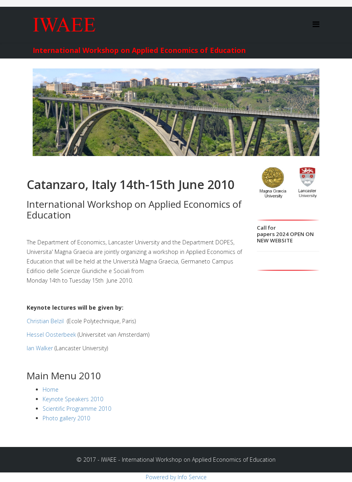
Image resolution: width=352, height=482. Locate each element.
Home (51, 389)
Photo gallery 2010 (66, 418)
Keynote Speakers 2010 (73, 399)
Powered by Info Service (176, 477)
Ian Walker (40, 348)
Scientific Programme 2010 (77, 408)
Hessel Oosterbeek (51, 334)
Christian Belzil (46, 321)
